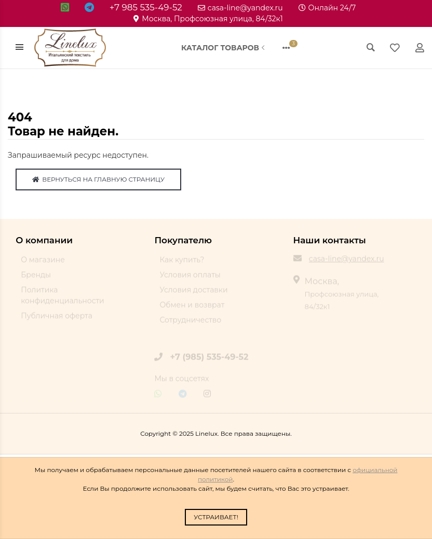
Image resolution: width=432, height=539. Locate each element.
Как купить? (181, 264)
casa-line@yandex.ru (240, 7)
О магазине (43, 264)
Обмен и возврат (191, 309)
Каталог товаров (224, 47)
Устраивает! (216, 517)
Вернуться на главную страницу (98, 179)
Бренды (36, 279)
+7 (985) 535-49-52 (209, 361)
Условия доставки (193, 294)
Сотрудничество (190, 324)
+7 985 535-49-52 (146, 7)
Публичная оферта (56, 320)
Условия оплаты (189, 279)
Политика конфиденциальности (62, 299)
